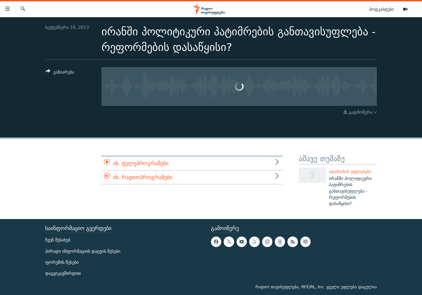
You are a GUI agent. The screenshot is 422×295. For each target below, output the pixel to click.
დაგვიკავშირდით (63, 273)
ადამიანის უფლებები (350, 171)
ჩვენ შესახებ (57, 240)
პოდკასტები (381, 9)
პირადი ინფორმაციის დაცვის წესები (82, 251)
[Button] (59, 73)
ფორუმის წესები (62, 262)
